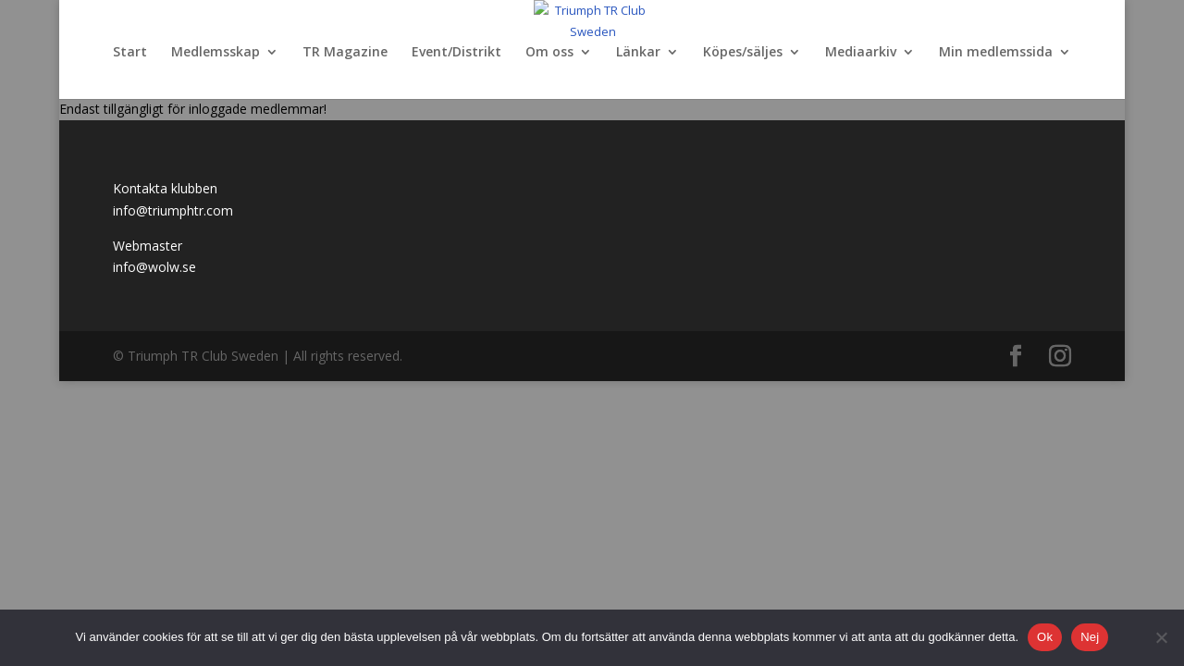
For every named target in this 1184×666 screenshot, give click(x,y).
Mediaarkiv (860, 52)
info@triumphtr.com (173, 210)
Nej (1089, 637)
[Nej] (1161, 637)
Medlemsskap (215, 52)
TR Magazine (345, 52)
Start (130, 52)
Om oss (549, 52)
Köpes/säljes (743, 52)
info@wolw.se (154, 267)
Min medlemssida (996, 52)
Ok (1045, 637)
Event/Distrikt (456, 52)
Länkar (638, 52)
